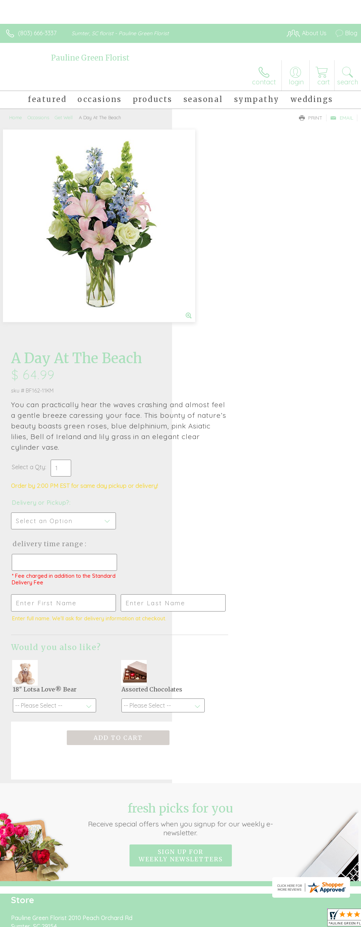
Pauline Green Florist (90, 57)
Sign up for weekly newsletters (181, 644)
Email (341, 117)
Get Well (64, 117)
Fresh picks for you (180, 608)
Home (15, 117)
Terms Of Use (189, 869)
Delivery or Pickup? (212, 291)
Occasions (38, 117)
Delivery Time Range (220, 332)
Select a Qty (200, 255)
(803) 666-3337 (37, 33)
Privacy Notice (232, 869)
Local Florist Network (285, 869)
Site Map (330, 869)
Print (310, 117)
